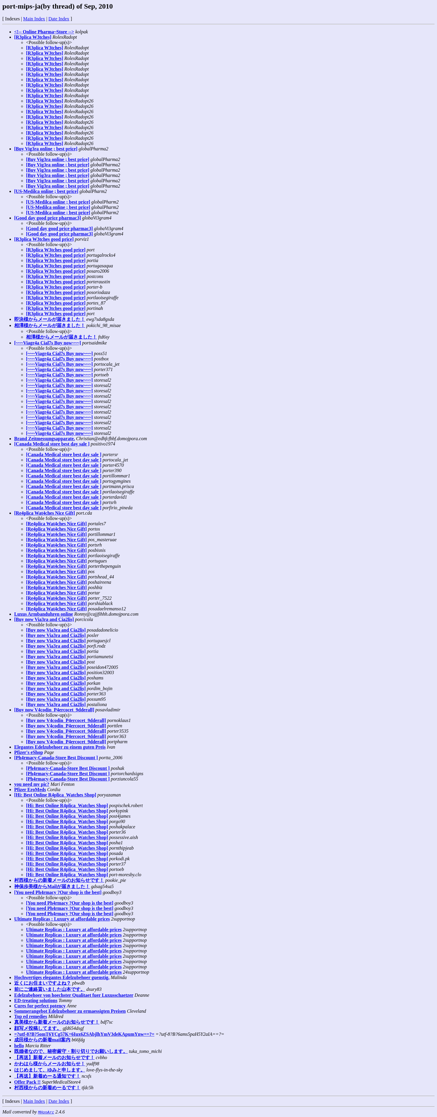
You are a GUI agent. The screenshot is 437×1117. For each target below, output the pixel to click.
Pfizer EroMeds (30, 789)
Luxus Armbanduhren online (43, 614)
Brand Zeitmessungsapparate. (44, 438)
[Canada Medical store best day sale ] (52, 443)
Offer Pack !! (27, 1082)
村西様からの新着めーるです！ (47, 1087)
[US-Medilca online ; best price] (46, 191)
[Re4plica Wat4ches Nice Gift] (44, 513)
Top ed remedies (30, 1016)
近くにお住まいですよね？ (42, 983)
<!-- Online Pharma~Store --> (44, 31)
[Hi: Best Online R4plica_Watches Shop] (55, 794)
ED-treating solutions (35, 1000)
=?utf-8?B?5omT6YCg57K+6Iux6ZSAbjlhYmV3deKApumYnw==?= (84, 1034)
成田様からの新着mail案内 (42, 1039)
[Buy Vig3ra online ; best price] (45, 148)
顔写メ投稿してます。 (37, 1028)
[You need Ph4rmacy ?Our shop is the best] (57, 892)
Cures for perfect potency (40, 1005)
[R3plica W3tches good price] (44, 239)
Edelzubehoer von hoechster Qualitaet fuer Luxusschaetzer (73, 995)
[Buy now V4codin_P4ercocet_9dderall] (54, 709)
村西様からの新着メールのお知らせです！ (59, 880)
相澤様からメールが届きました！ (49, 325)
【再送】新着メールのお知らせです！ (54, 1057)
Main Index (34, 18)
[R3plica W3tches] (32, 37)
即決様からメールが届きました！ (49, 319)
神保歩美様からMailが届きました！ (52, 886)
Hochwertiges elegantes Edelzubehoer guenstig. (61, 977)
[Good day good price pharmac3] (47, 217)
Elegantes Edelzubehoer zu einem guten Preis (60, 746)
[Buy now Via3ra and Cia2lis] (44, 619)
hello (19, 1045)
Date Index (58, 18)
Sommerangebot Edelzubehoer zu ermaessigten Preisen (70, 1011)
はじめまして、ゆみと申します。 (49, 1069)
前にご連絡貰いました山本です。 (49, 989)
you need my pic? (31, 784)
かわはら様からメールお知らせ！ (49, 1063)
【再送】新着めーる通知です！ (47, 1076)
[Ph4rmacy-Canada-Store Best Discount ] (56, 757)
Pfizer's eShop (28, 752)
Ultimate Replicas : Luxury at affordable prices (62, 918)
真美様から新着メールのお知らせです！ (56, 1022)
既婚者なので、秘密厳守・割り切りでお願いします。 (71, 1051)
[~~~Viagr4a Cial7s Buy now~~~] (47, 342)
